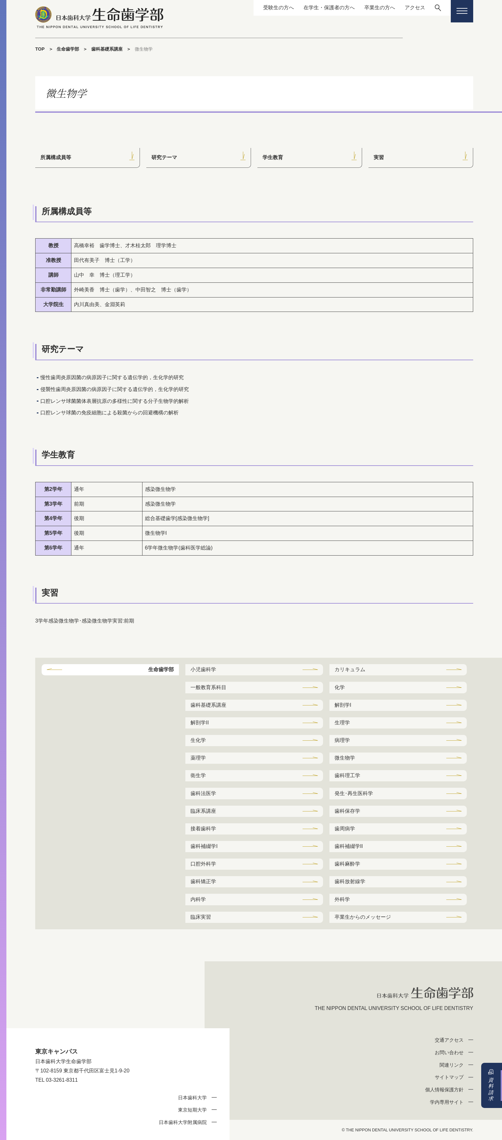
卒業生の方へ (379, 7)
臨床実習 (200, 917)
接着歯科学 (203, 828)
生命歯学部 (68, 49)
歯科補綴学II (349, 846)
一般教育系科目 (208, 687)
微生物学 (345, 758)
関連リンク (452, 1065)
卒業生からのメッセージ (363, 917)
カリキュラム (350, 669)
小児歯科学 (203, 669)
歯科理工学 (347, 775)
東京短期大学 (192, 1109)
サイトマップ (449, 1077)
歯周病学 (345, 828)
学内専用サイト (447, 1102)
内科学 (198, 899)
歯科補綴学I (203, 846)
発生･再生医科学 (354, 793)
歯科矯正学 (203, 881)
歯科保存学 (347, 811)
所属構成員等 (55, 157)
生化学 (198, 740)
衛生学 (198, 775)
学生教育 (273, 157)
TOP (40, 49)
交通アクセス (449, 1040)
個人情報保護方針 (444, 1089)
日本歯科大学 (192, 1097)
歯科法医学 (203, 793)
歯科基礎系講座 (107, 49)
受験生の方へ (278, 7)
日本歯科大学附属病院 (183, 1122)
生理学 (342, 722)
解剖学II (199, 722)
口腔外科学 (203, 864)
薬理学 (198, 758)
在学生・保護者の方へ (328, 7)
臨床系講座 (203, 811)
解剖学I (343, 705)
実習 (379, 157)
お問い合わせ (449, 1052)
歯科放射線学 (350, 881)
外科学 (342, 899)
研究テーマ (164, 157)
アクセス (414, 7)
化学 (340, 687)
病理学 (342, 740)
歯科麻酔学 (347, 864)
